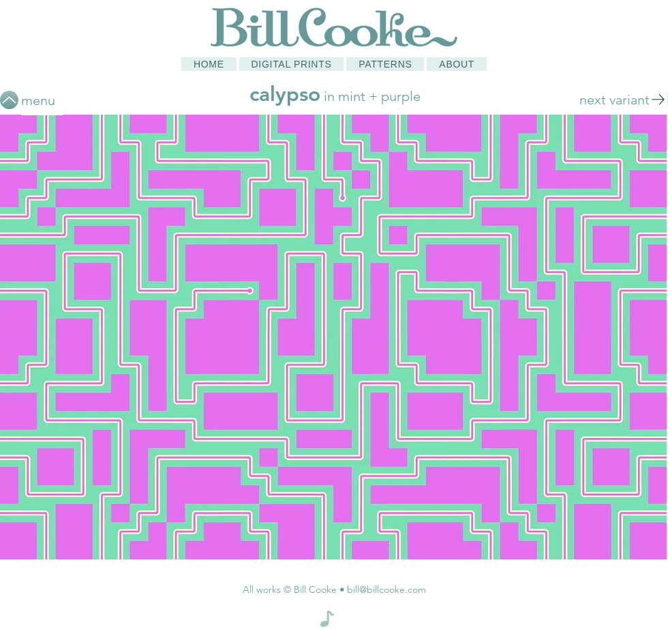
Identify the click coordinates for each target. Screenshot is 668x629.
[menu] (42, 100)
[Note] (327, 619)
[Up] (9, 100)
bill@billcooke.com (386, 589)
